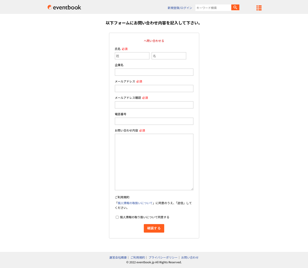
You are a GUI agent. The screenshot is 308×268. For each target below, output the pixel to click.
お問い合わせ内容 (126, 130)
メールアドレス (125, 81)
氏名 (118, 49)
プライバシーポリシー (163, 257)
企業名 (119, 65)
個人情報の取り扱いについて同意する (144, 217)
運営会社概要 (118, 257)
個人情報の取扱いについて (135, 203)
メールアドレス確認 (128, 97)
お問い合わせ (190, 257)
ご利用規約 (137, 257)
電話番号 (121, 114)
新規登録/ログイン (180, 8)
